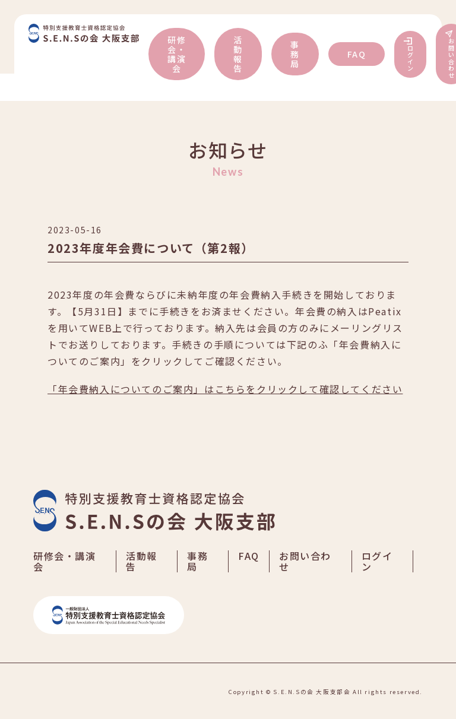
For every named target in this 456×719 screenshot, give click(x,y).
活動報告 (238, 54)
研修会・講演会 (176, 54)
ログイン (410, 58)
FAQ (356, 54)
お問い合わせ (305, 561)
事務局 (295, 54)
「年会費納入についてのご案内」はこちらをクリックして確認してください (225, 389)
